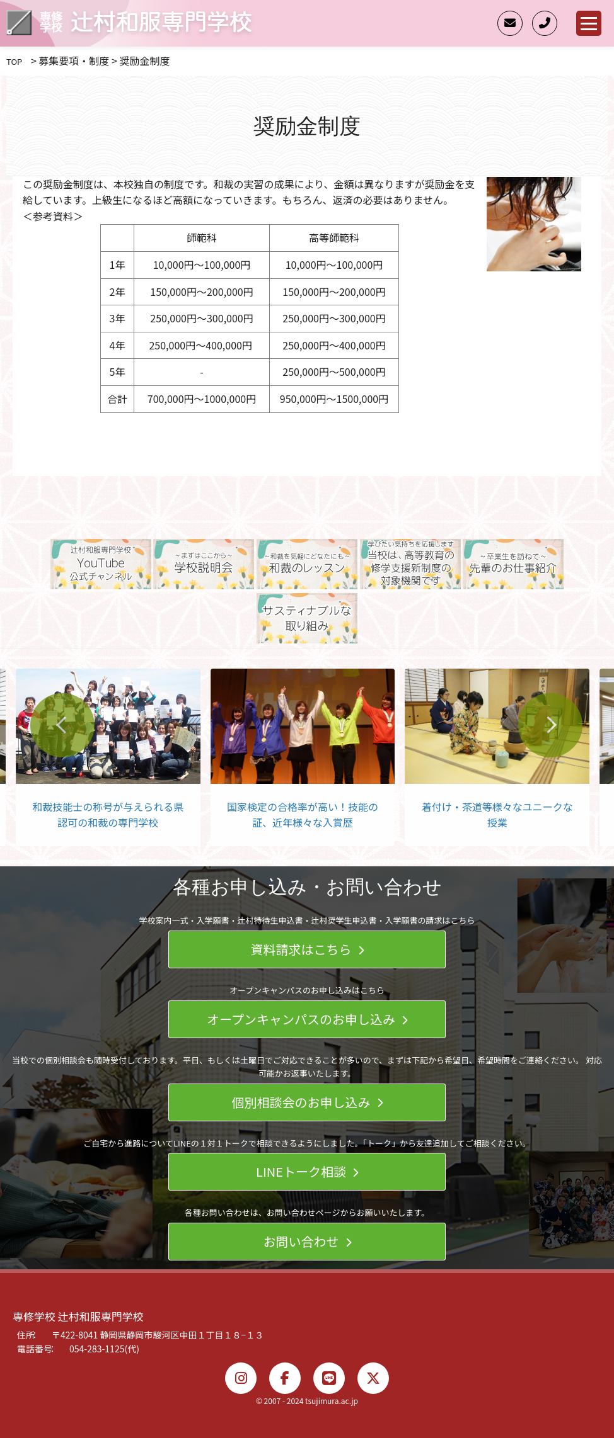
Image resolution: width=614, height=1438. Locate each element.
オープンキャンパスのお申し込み (307, 1019)
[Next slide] (550, 725)
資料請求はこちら (307, 949)
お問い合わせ (307, 1241)
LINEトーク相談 (307, 1171)
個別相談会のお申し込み (307, 1102)
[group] (111, 757)
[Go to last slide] (62, 725)
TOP (14, 61)
